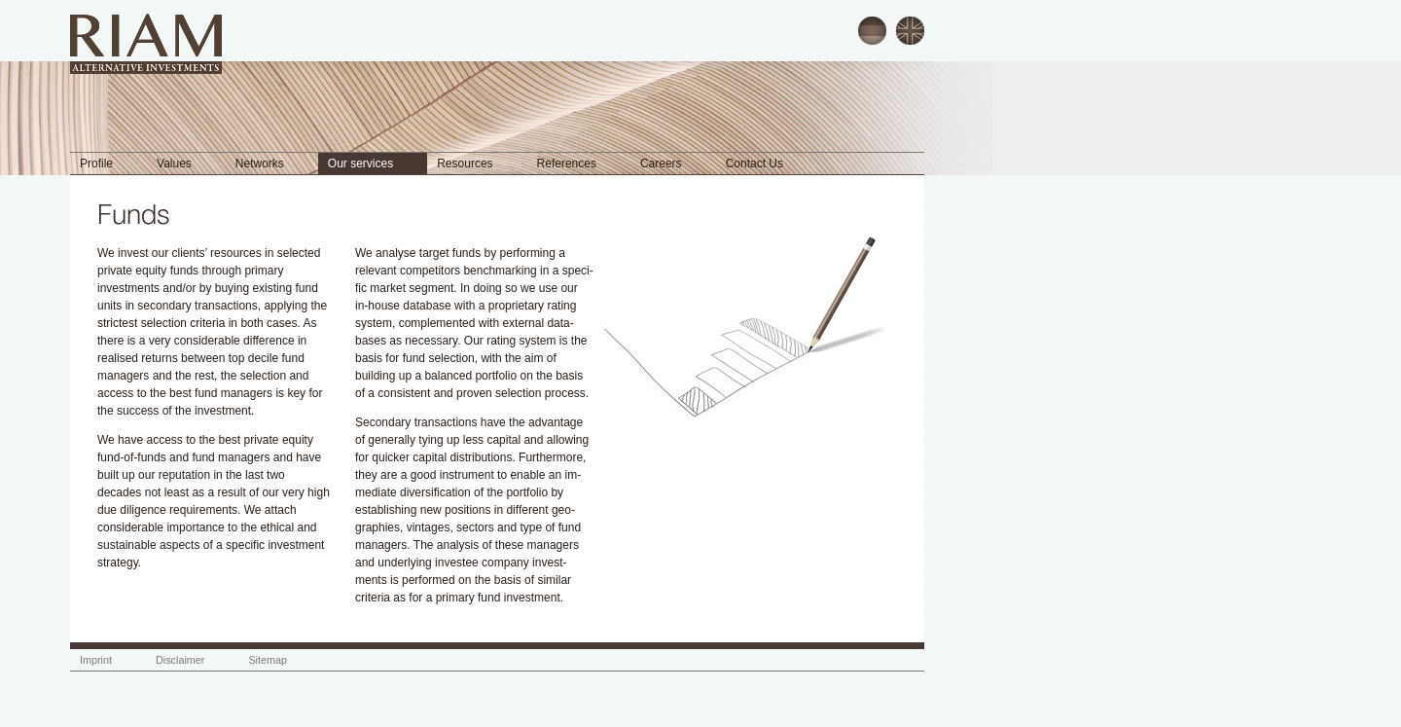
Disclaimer (180, 660)
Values (174, 163)
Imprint (96, 660)
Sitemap (267, 660)
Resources (464, 163)
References (566, 163)
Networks (259, 163)
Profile (96, 163)
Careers (661, 163)
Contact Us (754, 163)
